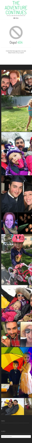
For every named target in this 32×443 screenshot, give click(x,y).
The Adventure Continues (16, 7)
